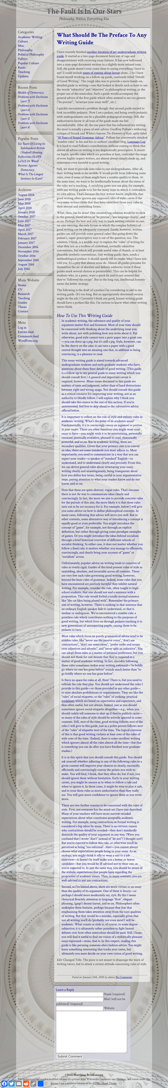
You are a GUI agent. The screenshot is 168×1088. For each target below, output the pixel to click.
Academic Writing (30, 37)
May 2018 (24, 203)
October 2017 (27, 216)
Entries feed (26, 332)
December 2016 (28, 247)
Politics (23, 59)
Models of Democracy (31, 92)
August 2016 (26, 264)
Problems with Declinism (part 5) (33, 116)
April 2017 (25, 229)
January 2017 (26, 242)
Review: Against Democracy (28, 167)
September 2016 (28, 260)
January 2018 (26, 212)
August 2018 (26, 195)
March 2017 (26, 234)
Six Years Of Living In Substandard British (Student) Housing (31, 148)
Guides (22, 302)
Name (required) (114, 994)
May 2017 (24, 225)
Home (22, 285)
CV (20, 289)
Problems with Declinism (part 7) (33, 99)
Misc (21, 46)
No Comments (124, 977)
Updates (23, 76)
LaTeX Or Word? (28, 161)
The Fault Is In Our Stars (84, 11)
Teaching (24, 72)
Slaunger (121, 1079)
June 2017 (24, 221)
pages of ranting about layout (101, 73)
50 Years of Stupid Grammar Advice (81, 137)
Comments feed (28, 336)
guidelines (68, 701)
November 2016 (28, 251)
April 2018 (25, 208)
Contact (23, 311)
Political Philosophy (31, 54)
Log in (22, 327)
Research (24, 294)
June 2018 (24, 199)
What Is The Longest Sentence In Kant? (30, 176)
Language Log (136, 142)
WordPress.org (28, 340)
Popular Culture (28, 63)
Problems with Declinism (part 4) (33, 125)
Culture (23, 41)
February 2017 (27, 238)
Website (109, 1008)
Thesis (22, 307)
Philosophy (25, 50)
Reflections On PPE (29, 157)
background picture (33, 1079)
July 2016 (24, 269)
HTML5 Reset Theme (105, 1083)
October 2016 (27, 256)
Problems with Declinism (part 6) (33, 107)
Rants (22, 67)
